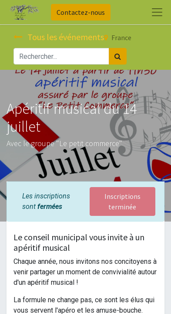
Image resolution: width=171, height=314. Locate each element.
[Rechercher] (118, 56)
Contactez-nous (81, 12)
